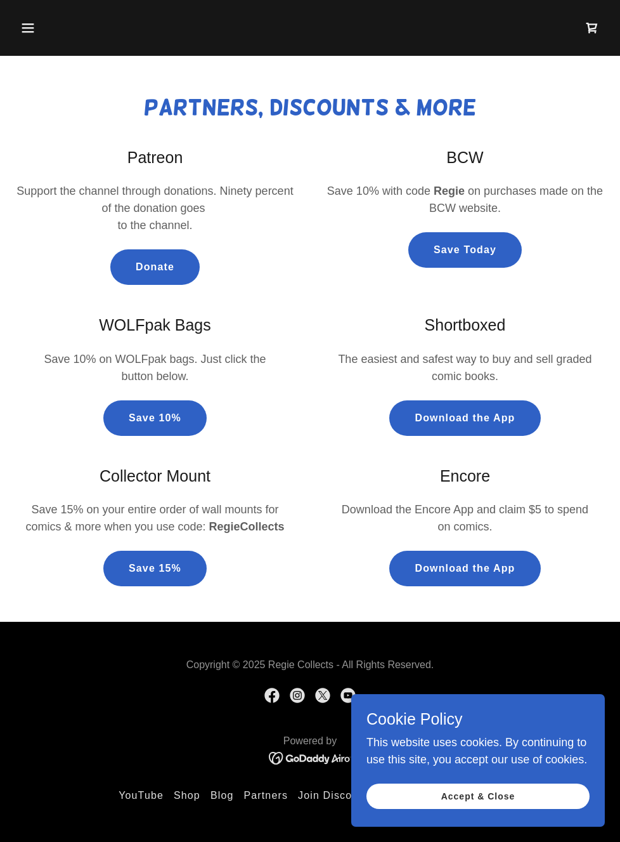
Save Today (465, 249)
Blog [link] (222, 795)
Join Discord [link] (330, 795)
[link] (592, 28)
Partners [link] (265, 795)
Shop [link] (187, 795)
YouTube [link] (141, 795)
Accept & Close (478, 796)
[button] (28, 28)
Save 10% (155, 417)
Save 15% (155, 568)
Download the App (465, 417)
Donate (155, 266)
